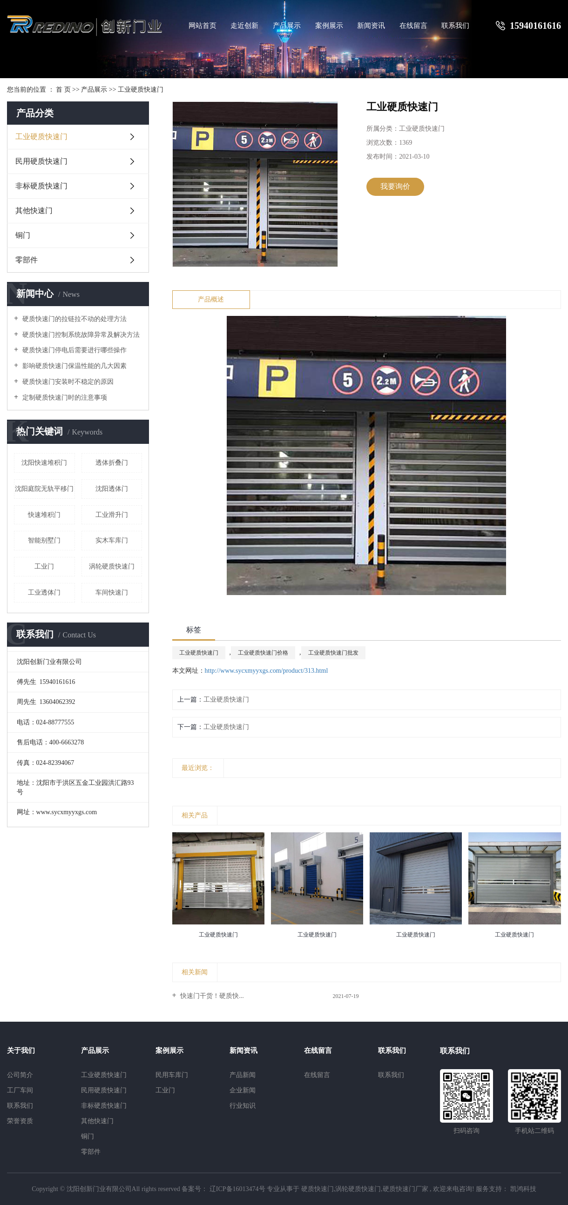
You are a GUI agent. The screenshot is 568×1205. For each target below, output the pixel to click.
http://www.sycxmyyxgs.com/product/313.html (266, 670)
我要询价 (395, 186)
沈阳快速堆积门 (44, 462)
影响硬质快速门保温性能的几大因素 (73, 365)
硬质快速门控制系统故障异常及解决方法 (80, 334)
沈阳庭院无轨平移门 (44, 488)
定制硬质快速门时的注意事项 (63, 397)
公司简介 (20, 1074)
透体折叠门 (111, 462)
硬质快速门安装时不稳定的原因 (67, 381)
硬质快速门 (317, 1188)
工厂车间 (20, 1090)
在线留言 (413, 25)
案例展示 (329, 25)
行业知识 (243, 1105)
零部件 (26, 260)
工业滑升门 (111, 514)
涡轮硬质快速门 (112, 566)
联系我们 (455, 25)
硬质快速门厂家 (405, 1188)
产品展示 (287, 25)
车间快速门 (111, 592)
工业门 (44, 566)
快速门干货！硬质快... (211, 995)
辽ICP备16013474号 (237, 1188)
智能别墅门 (44, 540)
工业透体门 (44, 592)
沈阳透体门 (111, 488)
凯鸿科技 (522, 1188)
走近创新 (244, 25)
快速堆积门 (44, 514)
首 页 (63, 89)
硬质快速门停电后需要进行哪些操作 (73, 350)
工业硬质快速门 (140, 89)
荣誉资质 (20, 1121)
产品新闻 (243, 1074)
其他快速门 (34, 210)
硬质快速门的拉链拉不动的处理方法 (73, 318)
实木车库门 (111, 540)
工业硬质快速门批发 (333, 652)
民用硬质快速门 (41, 161)
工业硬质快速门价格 (263, 652)
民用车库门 (172, 1074)
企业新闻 (243, 1090)
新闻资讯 (371, 25)
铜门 (22, 235)
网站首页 (202, 25)
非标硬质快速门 (41, 186)
